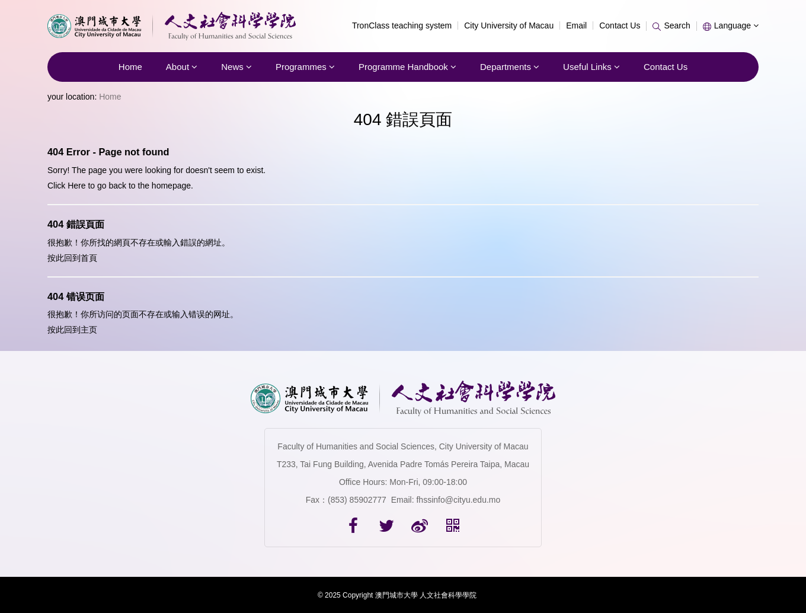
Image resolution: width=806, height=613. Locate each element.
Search (671, 25)
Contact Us (619, 25)
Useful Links (591, 67)
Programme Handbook (407, 67)
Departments (509, 67)
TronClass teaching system (402, 25)
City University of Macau (509, 25)
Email (576, 25)
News (236, 67)
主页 (89, 329)
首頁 (89, 258)
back (117, 185)
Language (731, 25)
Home (130, 67)
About (181, 67)
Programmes (305, 67)
